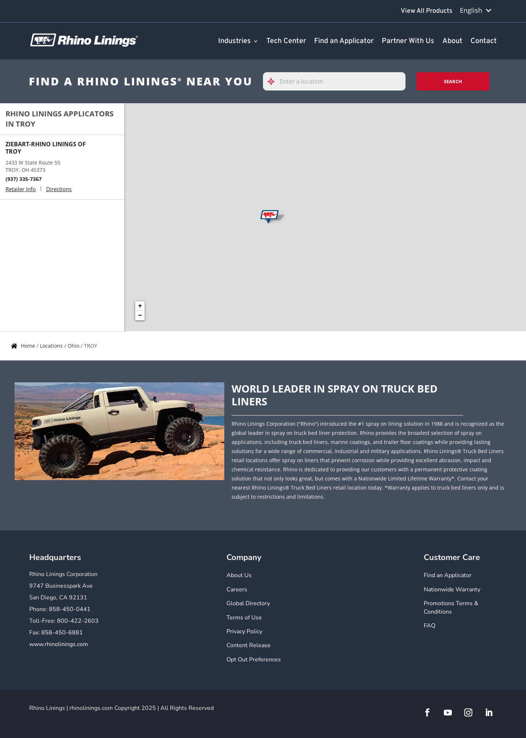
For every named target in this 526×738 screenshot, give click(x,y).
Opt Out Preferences (253, 660)
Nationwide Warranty (452, 590)
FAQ (429, 626)
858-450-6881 (62, 633)
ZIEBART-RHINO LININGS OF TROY (45, 147)
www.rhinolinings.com (58, 644)
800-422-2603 (78, 621)
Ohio (74, 345)
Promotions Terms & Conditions (451, 607)
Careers (236, 590)
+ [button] (140, 306)
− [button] (140, 315)
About (452, 41)
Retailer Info (20, 189)
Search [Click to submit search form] (453, 81)
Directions (59, 189)
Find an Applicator (344, 41)
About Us (239, 575)
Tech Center (286, 41)
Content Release (248, 645)
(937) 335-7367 (23, 178)
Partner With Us (408, 41)
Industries (234, 41)
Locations (52, 345)
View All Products (427, 11)
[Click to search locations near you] (274, 81)
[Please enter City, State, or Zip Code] (334, 81)
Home (29, 345)
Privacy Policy (244, 631)
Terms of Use (244, 618)
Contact (483, 41)
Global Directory (248, 603)
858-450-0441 (70, 609)
